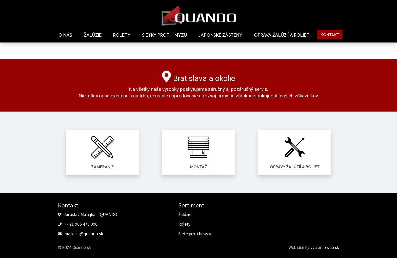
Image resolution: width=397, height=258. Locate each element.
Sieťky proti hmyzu (164, 35)
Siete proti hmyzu (194, 233)
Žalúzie (93, 35)
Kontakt (330, 34)
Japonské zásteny (220, 35)
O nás (65, 35)
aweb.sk (331, 247)
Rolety (121, 35)
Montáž (198, 166)
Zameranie (102, 166)
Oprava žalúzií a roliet (281, 35)
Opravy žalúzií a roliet (295, 166)
